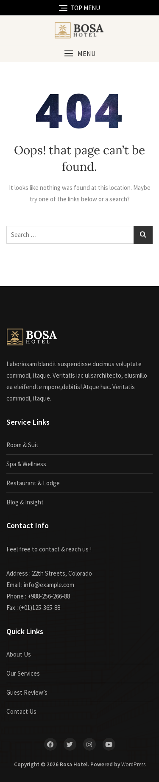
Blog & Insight (25, 502)
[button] (79, 54)
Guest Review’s (26, 692)
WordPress (133, 764)
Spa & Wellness (26, 464)
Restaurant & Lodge (33, 483)
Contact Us (21, 711)
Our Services (23, 673)
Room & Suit (22, 445)
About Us (18, 654)
